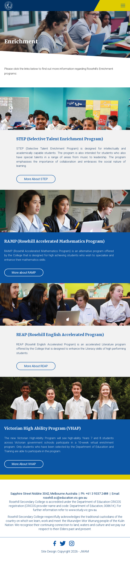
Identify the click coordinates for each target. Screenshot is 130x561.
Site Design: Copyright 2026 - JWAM (65, 551)
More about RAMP (24, 272)
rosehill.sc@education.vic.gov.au (65, 497)
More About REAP (36, 366)
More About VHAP (24, 464)
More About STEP (36, 179)
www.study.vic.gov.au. (83, 510)
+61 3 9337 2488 (97, 493)
